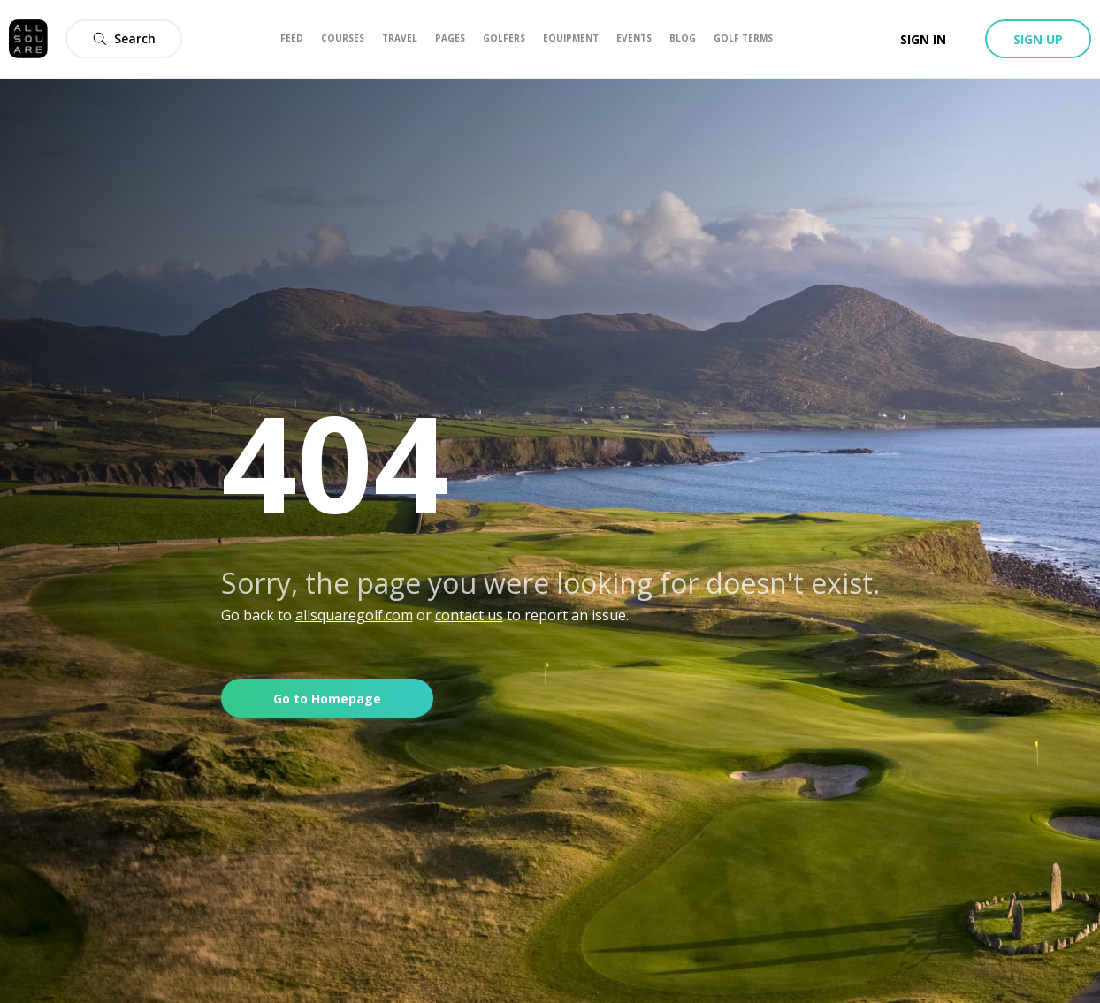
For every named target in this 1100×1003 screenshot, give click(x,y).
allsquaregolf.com (354, 615)
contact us (469, 615)
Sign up (1038, 39)
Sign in (923, 39)
